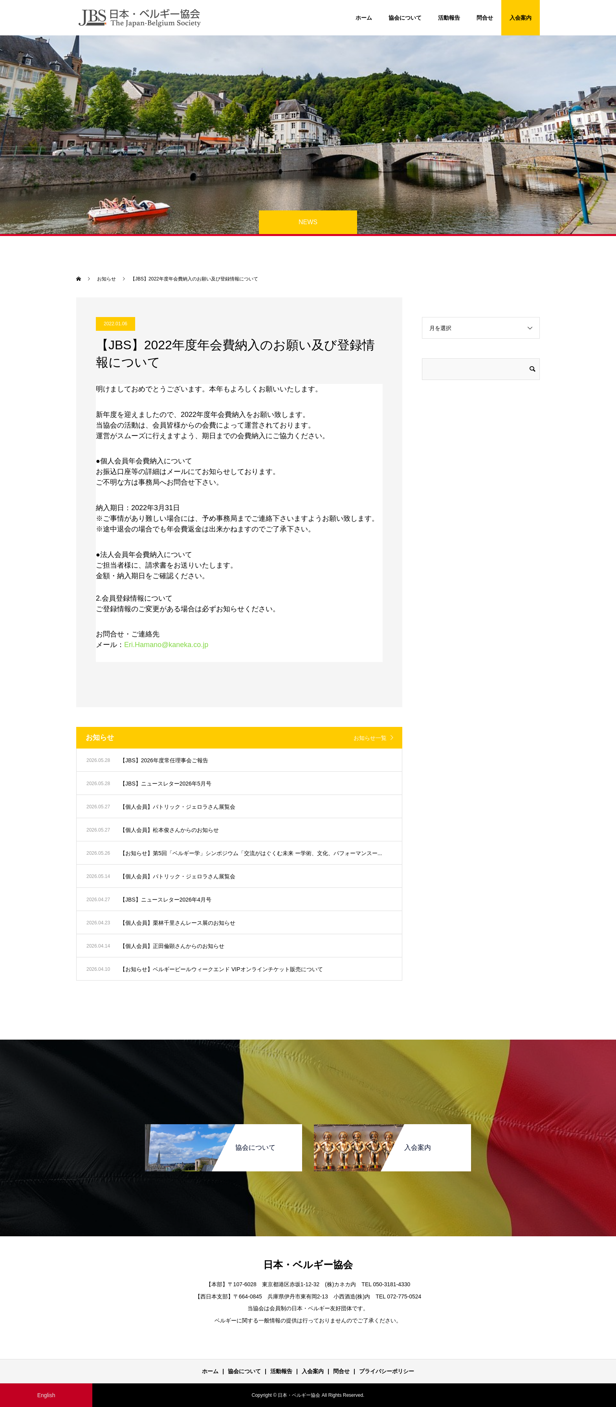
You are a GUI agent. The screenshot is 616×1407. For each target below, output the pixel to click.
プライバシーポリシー (386, 1371)
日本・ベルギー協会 (308, 1264)
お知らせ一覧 (370, 738)
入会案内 (521, 18)
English (46, 1395)
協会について (405, 18)
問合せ (485, 18)
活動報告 (449, 18)
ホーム (364, 18)
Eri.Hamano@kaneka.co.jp (166, 645)
